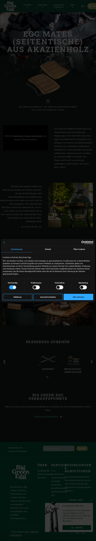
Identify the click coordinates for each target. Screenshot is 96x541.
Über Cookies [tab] (79, 249)
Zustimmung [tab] (16, 249)
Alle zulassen (78, 297)
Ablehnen (17, 297)
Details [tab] (48, 249)
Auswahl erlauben (48, 297)
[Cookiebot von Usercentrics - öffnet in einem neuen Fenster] (82, 242)
